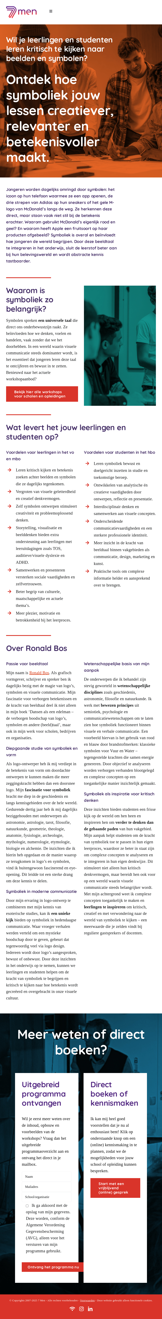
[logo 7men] (21, 6)
